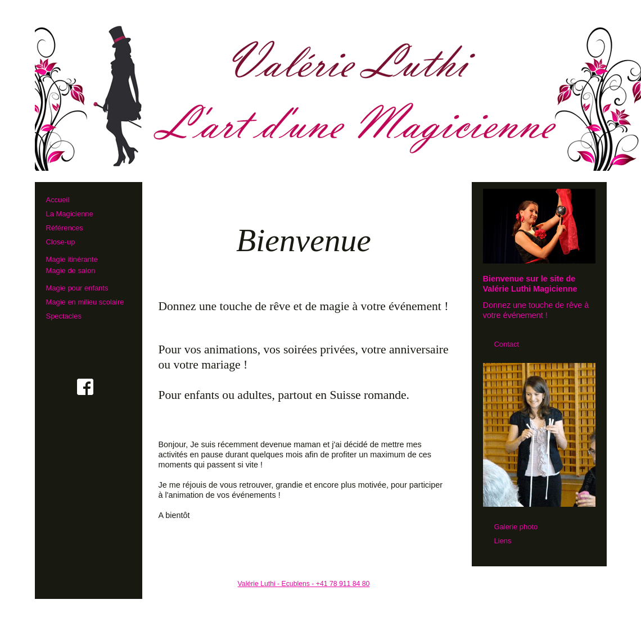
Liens (503, 541)
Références (64, 228)
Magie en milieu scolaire (85, 302)
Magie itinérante (85, 264)
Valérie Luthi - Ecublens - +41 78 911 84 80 (304, 584)
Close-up (60, 242)
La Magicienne (69, 214)
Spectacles (64, 316)
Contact (507, 344)
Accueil (58, 200)
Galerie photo (516, 527)
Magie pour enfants (77, 288)
